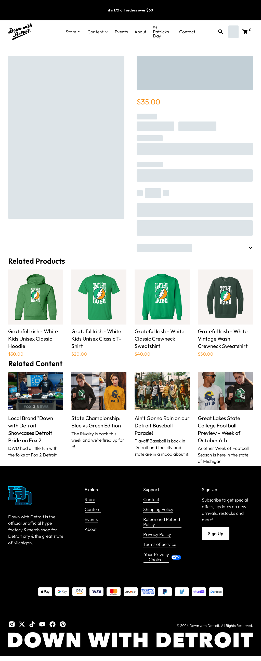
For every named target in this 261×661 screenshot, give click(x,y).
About (140, 32)
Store (90, 499)
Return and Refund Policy (161, 522)
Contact (187, 32)
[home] (20, 31)
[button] (73, 31)
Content (93, 509)
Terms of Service (159, 544)
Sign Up (215, 533)
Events (121, 32)
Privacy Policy (157, 534)
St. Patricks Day (161, 31)
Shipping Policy (158, 509)
